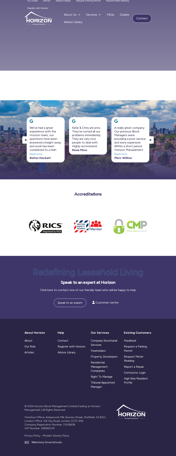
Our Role (30, 346)
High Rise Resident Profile (136, 380)
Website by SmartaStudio (43, 442)
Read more (36, 154)
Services (93, 14)
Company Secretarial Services (104, 343)
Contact (142, 18)
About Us (72, 14)
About (28, 340)
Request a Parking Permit (135, 348)
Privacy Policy (32, 435)
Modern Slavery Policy (56, 435)
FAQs (110, 14)
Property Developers (104, 356)
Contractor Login (135, 372)
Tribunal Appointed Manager (103, 384)
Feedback (130, 340)
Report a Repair (134, 366)
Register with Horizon (37, 8)
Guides (124, 14)
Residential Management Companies (99, 366)
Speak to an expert (70, 302)
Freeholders (98, 350)
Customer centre (105, 302)
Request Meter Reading (133, 359)
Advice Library (73, 22)
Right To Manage (101, 376)
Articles (29, 352)
